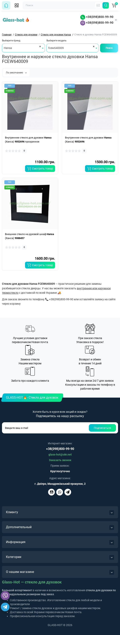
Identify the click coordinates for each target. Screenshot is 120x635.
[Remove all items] (39, 46)
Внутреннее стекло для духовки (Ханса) (88, 139)
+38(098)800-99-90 (96, 17)
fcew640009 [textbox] (56, 48)
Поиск (109, 48)
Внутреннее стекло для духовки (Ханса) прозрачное (28, 139)
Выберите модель (56, 40)
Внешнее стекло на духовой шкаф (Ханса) (29, 236)
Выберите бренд (11, 40)
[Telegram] (5, 607)
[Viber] (5, 595)
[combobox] (23, 48)
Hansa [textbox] (8, 48)
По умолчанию (16, 72)
